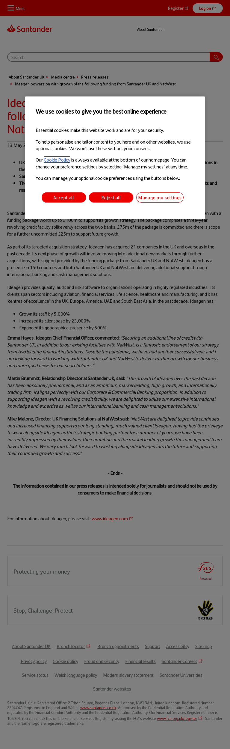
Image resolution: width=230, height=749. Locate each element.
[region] (115, 158)
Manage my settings (160, 197)
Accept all (63, 197)
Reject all (111, 197)
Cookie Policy (57, 159)
